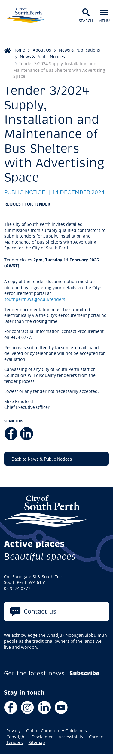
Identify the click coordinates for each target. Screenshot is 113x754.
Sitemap (37, 742)
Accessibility (71, 737)
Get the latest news (34, 673)
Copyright (16, 737)
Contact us (40, 611)
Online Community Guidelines (56, 731)
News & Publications (79, 50)
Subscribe (84, 673)
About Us (42, 50)
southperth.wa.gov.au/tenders (34, 299)
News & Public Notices (42, 56)
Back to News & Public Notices (41, 459)
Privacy (13, 731)
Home (19, 50)
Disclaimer (42, 737)
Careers (97, 737)
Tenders (14, 742)
